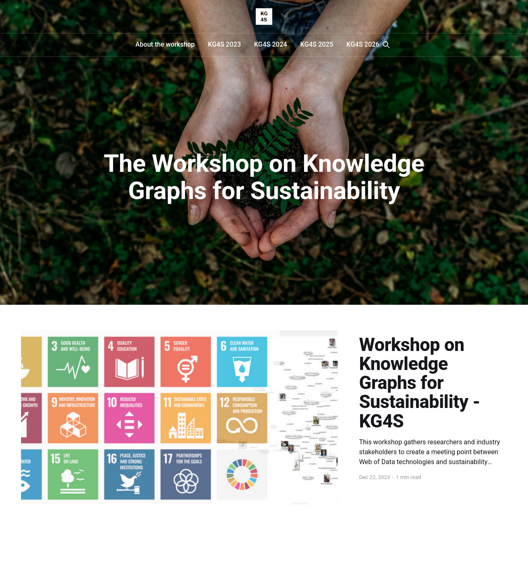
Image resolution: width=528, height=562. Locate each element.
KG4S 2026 (363, 44)
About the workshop (165, 44)
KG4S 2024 (270, 44)
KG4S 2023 (224, 44)
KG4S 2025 (316, 44)
